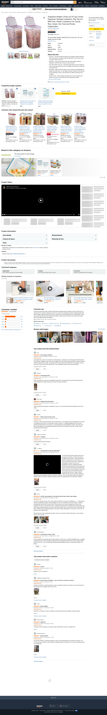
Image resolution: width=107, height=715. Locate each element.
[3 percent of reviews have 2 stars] (12, 324)
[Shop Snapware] (17, 156)
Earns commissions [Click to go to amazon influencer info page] (14, 186)
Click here (35, 247)
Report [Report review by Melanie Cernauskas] (44, 444)
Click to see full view (24, 51)
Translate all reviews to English (42, 559)
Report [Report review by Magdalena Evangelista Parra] (35, 597)
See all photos (101, 329)
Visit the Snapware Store (53, 28)
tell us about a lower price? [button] (18, 253)
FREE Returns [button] (52, 41)
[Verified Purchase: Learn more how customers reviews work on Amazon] (37, 358)
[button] (3, 6)
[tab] (37, 323)
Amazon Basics (18, 6)
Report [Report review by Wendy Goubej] (35, 629)
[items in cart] (103, 2)
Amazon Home (93, 6)
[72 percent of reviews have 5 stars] (12, 316)
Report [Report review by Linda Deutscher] (44, 546)
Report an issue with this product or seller (58, 82)
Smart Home (76, 6)
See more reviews (38, 551)
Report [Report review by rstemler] (35, 574)
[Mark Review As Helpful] (37, 369)
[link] (28, 93)
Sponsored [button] (102, 177)
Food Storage (30, 12)
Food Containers (37, 12)
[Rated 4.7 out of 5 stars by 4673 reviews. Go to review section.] (42, 173)
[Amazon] (5, 2)
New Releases (63, 6)
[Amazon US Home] (39, 706)
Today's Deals (38, 6)
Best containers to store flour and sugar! (16, 188)
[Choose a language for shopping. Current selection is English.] (53, 706)
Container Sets (45, 12)
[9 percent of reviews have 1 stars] (12, 327)
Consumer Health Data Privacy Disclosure (54, 710)
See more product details (55, 79)
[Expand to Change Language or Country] (57, 706)
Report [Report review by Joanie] (44, 527)
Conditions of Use (34, 710)
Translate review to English (40, 600)
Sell (50, 6)
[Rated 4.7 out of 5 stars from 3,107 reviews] (54, 301)
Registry (70, 6)
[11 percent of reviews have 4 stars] (12, 319)
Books (31, 6)
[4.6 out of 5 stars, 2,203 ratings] (37, 133)
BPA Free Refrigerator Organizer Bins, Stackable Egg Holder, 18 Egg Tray (53, 298)
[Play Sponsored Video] (20, 288)
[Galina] (8, 186)
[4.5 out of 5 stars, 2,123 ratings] (23, 133)
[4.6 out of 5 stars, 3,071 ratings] (51, 132)
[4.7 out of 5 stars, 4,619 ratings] (64, 133)
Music (82, 6)
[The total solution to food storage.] (24, 154)
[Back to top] (53, 699)
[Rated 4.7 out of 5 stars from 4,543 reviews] (24, 301)
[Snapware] (6, 155)
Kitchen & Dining (12, 12)
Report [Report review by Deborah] (44, 395)
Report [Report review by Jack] (44, 369)
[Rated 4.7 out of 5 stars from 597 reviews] (84, 301)
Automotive (101, 6)
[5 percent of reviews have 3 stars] (12, 321)
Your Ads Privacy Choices (70, 710)
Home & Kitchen (4, 12)
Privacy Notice (42, 710)
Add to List (92, 45)
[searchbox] (43, 2)
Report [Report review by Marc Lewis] (44, 410)
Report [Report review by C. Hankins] (44, 489)
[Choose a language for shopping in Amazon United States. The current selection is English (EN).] (80, 2)
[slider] (38, 214)
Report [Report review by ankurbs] (44, 430)
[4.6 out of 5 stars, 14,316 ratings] (78, 133)
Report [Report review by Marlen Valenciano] (35, 654)
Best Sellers (26, 6)
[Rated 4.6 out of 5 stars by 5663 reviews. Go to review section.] (55, 173)
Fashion (87, 6)
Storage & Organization (21, 12)
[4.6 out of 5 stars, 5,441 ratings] (10, 132)
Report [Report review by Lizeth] (35, 613)
